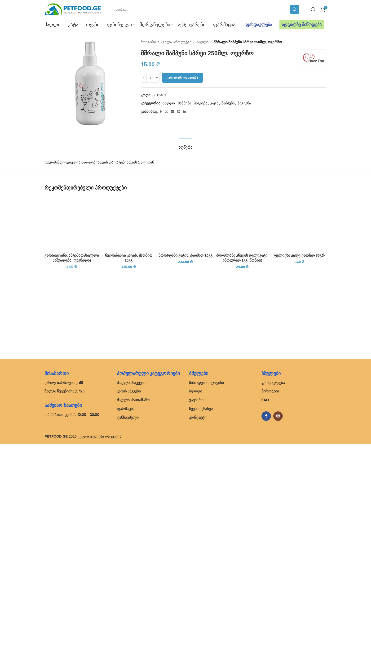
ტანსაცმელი (128, 631)
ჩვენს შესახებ (201, 622)
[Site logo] (72, 9)
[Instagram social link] (278, 630)
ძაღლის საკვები (131, 596)
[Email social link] (172, 111)
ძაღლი (202, 42)
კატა (215, 103)
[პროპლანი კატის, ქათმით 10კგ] (185, 373)
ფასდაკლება (259, 24)
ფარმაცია (126, 622)
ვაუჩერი (196, 613)
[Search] (206, 9)
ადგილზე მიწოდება (302, 24)
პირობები (270, 605)
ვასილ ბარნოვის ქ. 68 (63, 596)
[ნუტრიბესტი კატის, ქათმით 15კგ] (128, 223)
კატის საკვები (129, 605)
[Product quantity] (150, 78)
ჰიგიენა (201, 103)
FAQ (265, 613)
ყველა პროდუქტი (176, 42)
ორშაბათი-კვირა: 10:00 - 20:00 (71, 628)
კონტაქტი (197, 631)
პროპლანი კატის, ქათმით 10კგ (185, 555)
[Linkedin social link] (184, 111)
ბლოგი (195, 605)
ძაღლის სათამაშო (133, 613)
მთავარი (148, 42)
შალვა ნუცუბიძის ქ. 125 (64, 605)
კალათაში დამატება (182, 77)
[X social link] (166, 111)
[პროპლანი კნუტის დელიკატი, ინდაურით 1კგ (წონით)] (242, 223)
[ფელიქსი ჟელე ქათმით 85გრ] (299, 223)
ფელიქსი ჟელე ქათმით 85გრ (299, 255)
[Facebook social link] (160, 111)
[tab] (185, 145)
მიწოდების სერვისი (206, 596)
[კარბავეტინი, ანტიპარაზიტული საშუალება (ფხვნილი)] (71, 223)
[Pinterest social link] (179, 111)
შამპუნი (184, 103)
